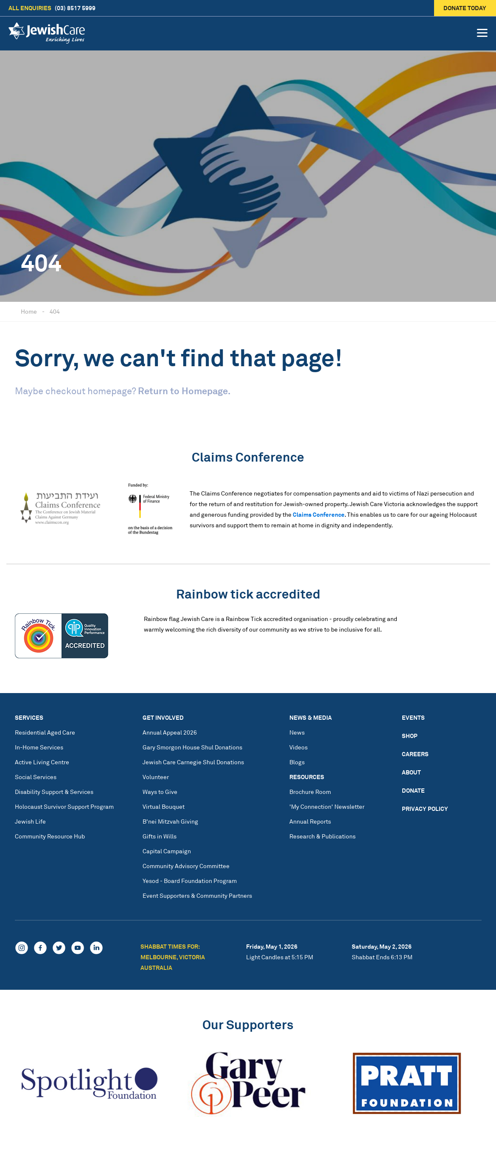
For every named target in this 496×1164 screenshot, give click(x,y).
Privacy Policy (425, 808)
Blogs (297, 762)
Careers (415, 753)
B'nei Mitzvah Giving (170, 821)
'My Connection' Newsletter (326, 806)
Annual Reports (310, 821)
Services (29, 717)
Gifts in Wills (160, 836)
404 (55, 311)
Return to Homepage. (184, 390)
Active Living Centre (42, 762)
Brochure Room (310, 791)
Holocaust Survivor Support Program (64, 806)
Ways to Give (160, 791)
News (297, 732)
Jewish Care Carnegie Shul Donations (193, 762)
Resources (306, 776)
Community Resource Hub (50, 836)
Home (29, 311)
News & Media (310, 717)
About (411, 772)
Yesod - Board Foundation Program (190, 880)
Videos (298, 747)
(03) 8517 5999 (51, 8)
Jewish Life (30, 821)
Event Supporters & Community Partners (197, 895)
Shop (410, 735)
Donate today (465, 7)
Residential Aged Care (45, 732)
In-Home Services (39, 747)
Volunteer (156, 776)
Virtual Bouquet (164, 806)
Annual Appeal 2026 (170, 732)
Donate (413, 790)
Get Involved (163, 717)
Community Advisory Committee (186, 865)
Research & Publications (322, 836)
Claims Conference (319, 514)
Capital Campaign (167, 851)
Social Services (35, 776)
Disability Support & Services (54, 791)
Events (413, 717)
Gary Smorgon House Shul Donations (192, 747)
